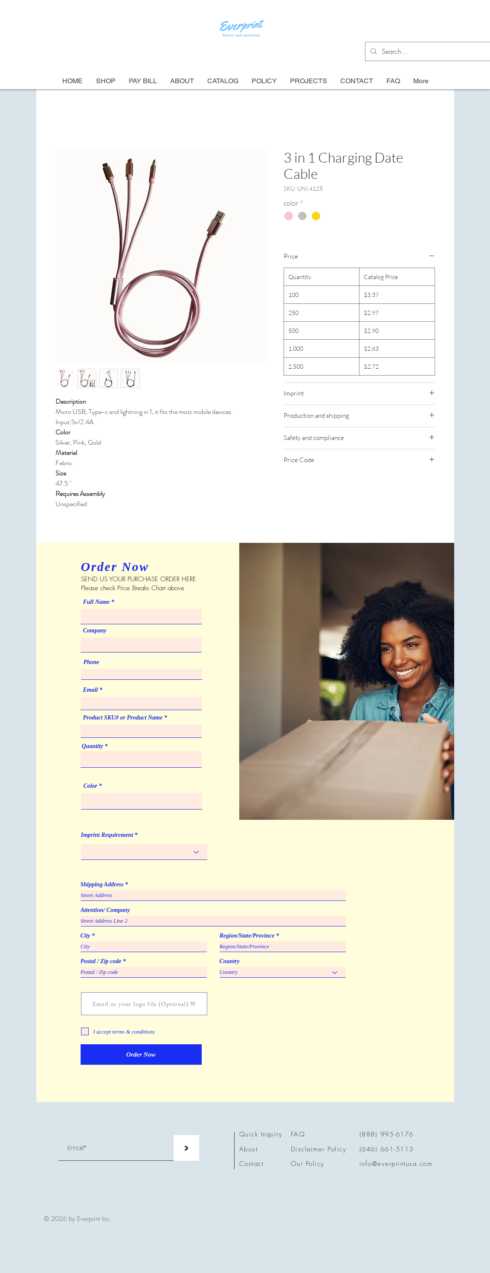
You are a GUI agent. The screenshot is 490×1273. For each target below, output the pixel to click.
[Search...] (429, 51)
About (248, 1149)
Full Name (96, 602)
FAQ (298, 1134)
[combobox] (141, 759)
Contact (251, 1163)
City (85, 936)
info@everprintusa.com (396, 1163)
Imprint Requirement (107, 835)
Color (91, 786)
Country (230, 961)
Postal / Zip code (101, 961)
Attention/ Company (105, 910)
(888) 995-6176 (387, 1134)
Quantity (93, 746)
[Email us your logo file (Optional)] (144, 1003)
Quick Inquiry (261, 1134)
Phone (91, 662)
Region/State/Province (247, 936)
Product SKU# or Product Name (123, 718)
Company (95, 631)
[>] (186, 1148)
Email (90, 690)
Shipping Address (102, 885)
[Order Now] (141, 1054)
